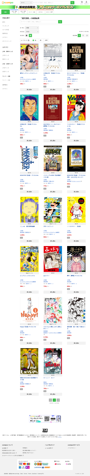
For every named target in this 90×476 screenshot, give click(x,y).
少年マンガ (5, 55)
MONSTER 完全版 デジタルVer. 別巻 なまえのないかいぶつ (76, 176)
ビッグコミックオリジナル (27, 275)
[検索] (72, 2)
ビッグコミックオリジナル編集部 (28, 281)
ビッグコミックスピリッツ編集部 (28, 79)
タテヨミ (5, 37)
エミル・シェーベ (76, 181)
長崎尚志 (51, 130)
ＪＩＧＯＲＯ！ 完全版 (74, 226)
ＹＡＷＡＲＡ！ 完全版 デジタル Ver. (76, 125)
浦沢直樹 (46, 79)
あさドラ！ (47, 275)
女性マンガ (5, 71)
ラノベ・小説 (6, 80)
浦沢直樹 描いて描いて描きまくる (76, 327)
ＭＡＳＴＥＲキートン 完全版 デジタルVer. (76, 74)
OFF (46, 40)
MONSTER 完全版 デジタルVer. (29, 175)
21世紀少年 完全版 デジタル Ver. (52, 74)
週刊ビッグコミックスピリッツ (28, 73)
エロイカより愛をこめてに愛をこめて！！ (53, 327)
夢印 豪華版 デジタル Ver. (74, 275)
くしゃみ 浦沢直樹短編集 (27, 226)
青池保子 (46, 332)
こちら (60, 436)
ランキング (5, 25)
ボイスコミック (6, 41)
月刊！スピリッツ (48, 226)
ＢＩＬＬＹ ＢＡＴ (49, 378)
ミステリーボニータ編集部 (55, 332)
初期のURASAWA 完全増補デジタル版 (29, 378)
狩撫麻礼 (27, 383)
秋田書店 (46, 331)
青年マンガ (5, 59)
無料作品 (5, 33)
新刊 (3, 22)
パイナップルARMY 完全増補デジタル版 (52, 176)
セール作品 (5, 29)
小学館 (21, 77)
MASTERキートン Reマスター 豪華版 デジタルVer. (52, 125)
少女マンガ (5, 67)
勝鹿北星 (74, 79)
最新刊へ (28, 81)
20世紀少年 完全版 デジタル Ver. (28, 125)
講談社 (45, 382)
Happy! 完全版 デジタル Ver (28, 326)
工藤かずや (51, 181)
